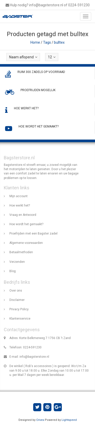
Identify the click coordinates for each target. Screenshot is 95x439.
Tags (47, 42)
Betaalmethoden (21, 252)
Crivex (40, 420)
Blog (12, 271)
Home (35, 42)
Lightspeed (69, 420)
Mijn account (18, 196)
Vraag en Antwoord (22, 215)
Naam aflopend (23, 57)
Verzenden (17, 262)
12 (51, 57)
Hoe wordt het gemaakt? (26, 224)
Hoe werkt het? (19, 205)
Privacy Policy (19, 309)
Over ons (15, 290)
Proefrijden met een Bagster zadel (33, 233)
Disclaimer (17, 300)
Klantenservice (19, 318)
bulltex (59, 42)
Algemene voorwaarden (26, 243)
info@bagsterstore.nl (34, 356)
